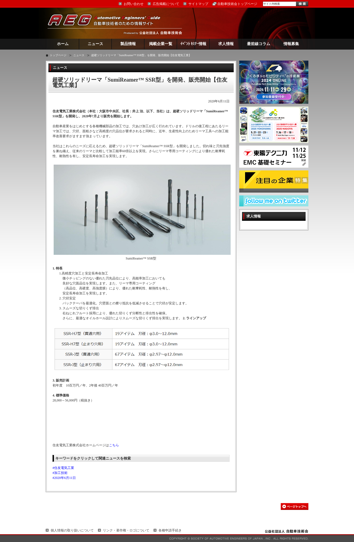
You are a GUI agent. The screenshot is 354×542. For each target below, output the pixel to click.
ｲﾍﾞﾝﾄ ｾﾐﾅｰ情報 (193, 44)
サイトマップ (198, 4)
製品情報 (128, 44)
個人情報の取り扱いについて (72, 530)
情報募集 (291, 44)
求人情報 (226, 44)
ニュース (95, 44)
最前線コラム (258, 44)
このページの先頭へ (294, 506)
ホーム (63, 44)
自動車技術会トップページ (237, 4)
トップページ (58, 55)
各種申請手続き (170, 530)
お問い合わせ (134, 4)
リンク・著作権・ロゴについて (126, 530)
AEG (107, 23)
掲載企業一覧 (160, 44)
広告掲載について (166, 4)
